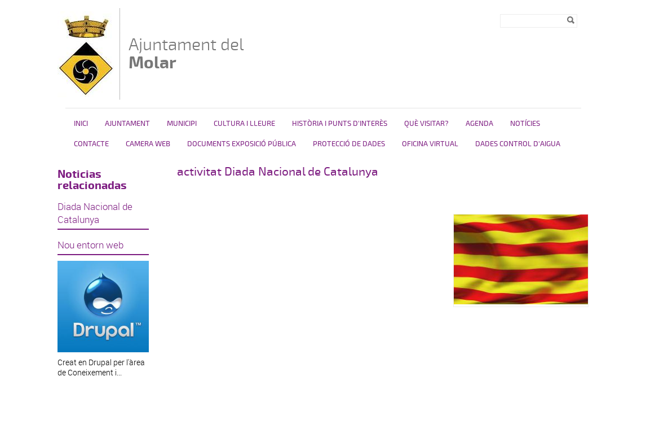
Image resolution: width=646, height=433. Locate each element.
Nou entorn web (90, 244)
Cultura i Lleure (244, 123)
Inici (81, 123)
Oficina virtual (430, 143)
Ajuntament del (186, 53)
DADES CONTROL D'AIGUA (517, 143)
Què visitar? (426, 123)
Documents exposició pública (241, 143)
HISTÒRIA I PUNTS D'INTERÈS (339, 123)
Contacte (91, 143)
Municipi (182, 123)
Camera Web (148, 143)
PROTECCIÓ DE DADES (349, 143)
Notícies (525, 123)
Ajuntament (127, 123)
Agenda (479, 123)
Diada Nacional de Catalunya (94, 213)
